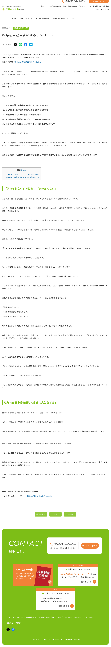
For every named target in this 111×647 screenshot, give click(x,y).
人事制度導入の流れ (70, 6)
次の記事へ (70, 518)
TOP (8, 617)
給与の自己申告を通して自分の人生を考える (22, 178)
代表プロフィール (85, 6)
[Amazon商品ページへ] (33, 575)
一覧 (55, 518)
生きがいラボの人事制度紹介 (51, 6)
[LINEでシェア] (20, 45)
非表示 (23, 171)
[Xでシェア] (15, 45)
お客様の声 (97, 6)
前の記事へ (40, 518)
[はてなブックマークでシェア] (31, 45)
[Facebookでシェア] (25, 45)
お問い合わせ (90, 545)
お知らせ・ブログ (102, 10)
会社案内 (106, 6)
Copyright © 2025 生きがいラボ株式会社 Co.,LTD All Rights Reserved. (55, 639)
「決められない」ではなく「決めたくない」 (22, 175)
